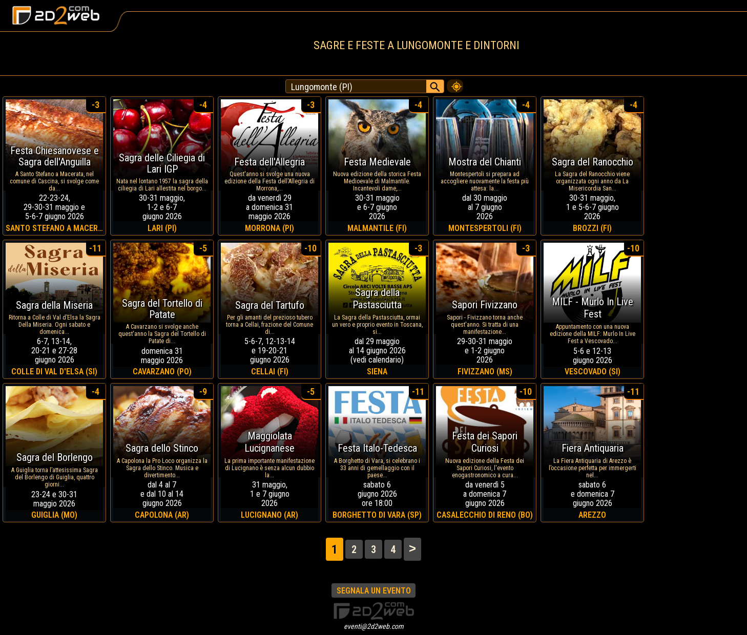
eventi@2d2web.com (374, 626)
